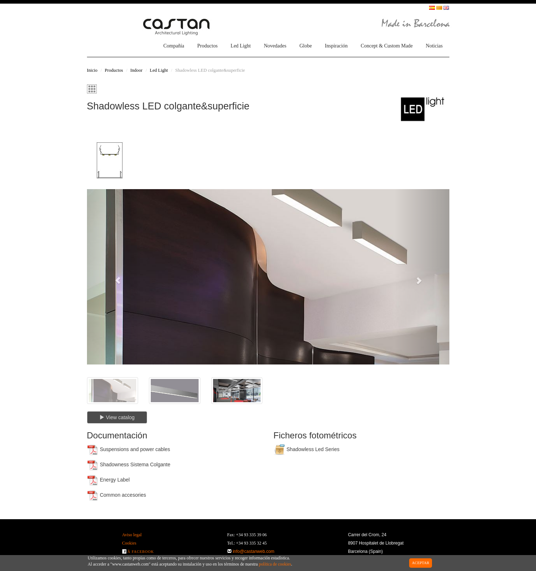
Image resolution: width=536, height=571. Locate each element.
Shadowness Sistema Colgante (128, 465)
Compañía (173, 46)
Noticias (434, 46)
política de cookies (275, 564)
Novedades (275, 46)
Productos (207, 46)
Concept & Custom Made (387, 46)
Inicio (92, 70)
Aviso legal (132, 534)
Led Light (240, 46)
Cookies (129, 543)
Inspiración (336, 46)
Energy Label (108, 480)
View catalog (116, 417)
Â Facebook (141, 552)
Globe (305, 46)
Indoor (136, 70)
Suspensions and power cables (128, 449)
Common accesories (116, 495)
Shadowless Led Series (307, 449)
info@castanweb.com (253, 551)
